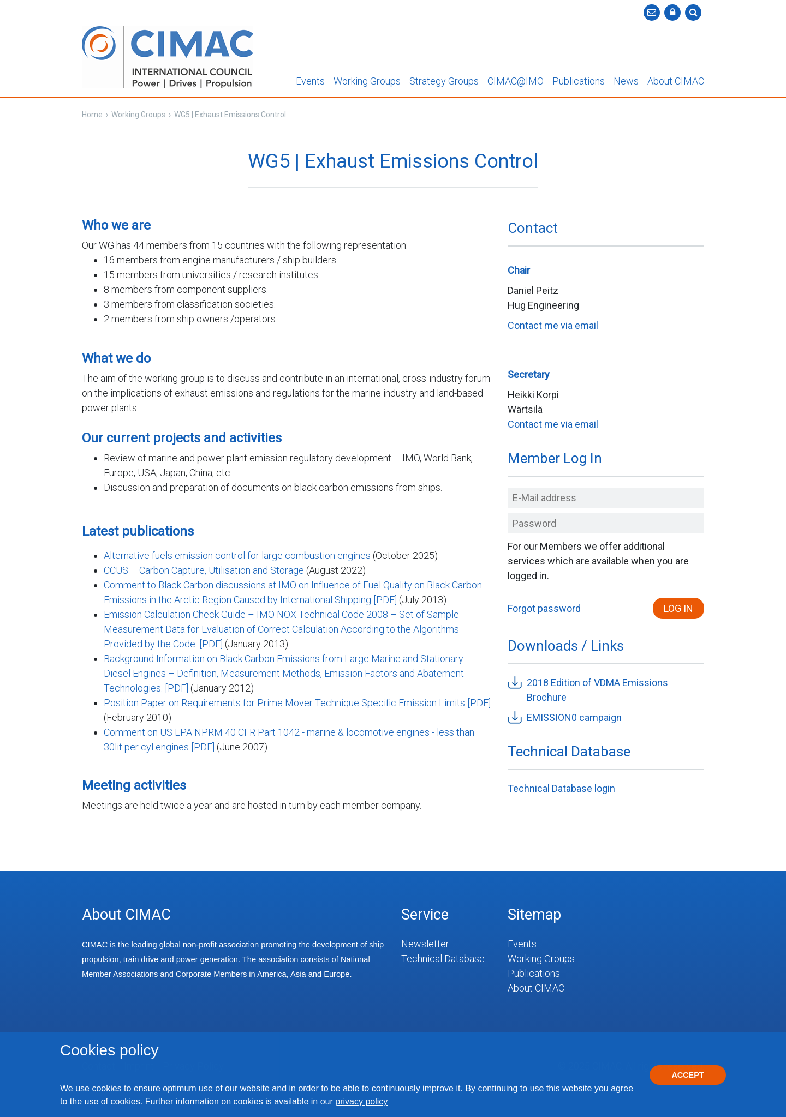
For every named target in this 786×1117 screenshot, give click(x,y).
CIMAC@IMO (515, 81)
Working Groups (367, 81)
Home (92, 114)
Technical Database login (561, 788)
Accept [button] (687, 1075)
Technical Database (443, 958)
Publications (578, 81)
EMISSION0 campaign (574, 717)
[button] (672, 12)
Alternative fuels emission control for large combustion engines (237, 555)
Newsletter (425, 944)
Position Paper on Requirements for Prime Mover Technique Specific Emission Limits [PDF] (297, 702)
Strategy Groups (444, 81)
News (626, 81)
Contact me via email (553, 325)
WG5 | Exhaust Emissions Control (230, 114)
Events (310, 81)
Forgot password (544, 608)
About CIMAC (675, 81)
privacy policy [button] (361, 1101)
